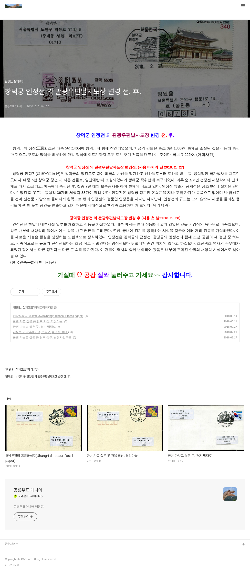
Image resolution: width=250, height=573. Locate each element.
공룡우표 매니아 (28, 490)
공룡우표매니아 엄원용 (29, 507)
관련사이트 (11, 544)
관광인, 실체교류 (23, 307)
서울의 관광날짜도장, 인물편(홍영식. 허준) (41, 332)
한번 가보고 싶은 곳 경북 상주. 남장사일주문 (42, 337)
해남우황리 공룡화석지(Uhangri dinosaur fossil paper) (48, 316)
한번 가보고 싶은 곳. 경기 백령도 (34, 326)
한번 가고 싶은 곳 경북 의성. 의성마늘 (37, 321)
